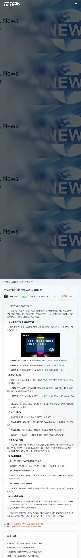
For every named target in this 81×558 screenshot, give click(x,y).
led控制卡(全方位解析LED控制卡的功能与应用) (24, 552)
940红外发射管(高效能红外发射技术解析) (26, 526)
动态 (21, 282)
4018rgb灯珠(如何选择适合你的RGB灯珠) (22, 556)
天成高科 (14, 282)
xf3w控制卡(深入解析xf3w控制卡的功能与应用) (24, 543)
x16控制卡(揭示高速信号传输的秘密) (20, 547)
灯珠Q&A (28, 282)
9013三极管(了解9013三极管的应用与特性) (27, 524)
